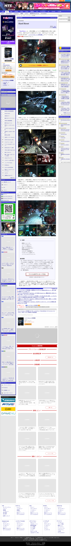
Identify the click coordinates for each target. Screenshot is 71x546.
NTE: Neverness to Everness (65, 120)
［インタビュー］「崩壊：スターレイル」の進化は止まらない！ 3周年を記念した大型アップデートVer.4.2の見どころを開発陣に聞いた (8, 347)
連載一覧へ (13, 177)
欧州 (23, 312)
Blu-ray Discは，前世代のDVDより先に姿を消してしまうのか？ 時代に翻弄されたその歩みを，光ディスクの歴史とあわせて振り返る (8, 280)
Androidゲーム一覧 (34, 532)
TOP (3, 11)
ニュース (5, 82)
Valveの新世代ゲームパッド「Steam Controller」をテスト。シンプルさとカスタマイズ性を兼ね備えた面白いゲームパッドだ (47, 428)
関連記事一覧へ (54, 288)
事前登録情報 (33, 525)
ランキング (68, 0)
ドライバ (5, 190)
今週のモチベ (7, 115)
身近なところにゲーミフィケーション (9, 170)
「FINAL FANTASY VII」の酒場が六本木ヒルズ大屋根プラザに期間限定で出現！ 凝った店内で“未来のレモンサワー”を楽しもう (65, 97)
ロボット (20, 312)
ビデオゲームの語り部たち (9, 160)
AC (48, 11)
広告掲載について (6, 390)
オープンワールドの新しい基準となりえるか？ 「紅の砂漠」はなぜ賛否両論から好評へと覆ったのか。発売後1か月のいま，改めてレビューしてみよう (8, 298)
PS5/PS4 (16, 11)
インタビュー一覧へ (50, 500)
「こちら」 (42, 538)
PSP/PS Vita (59, 505)
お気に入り (56, 0)
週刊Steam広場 (7, 134)
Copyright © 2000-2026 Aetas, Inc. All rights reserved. (35, 544)
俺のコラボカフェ (8, 152)
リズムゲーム (61, 529)
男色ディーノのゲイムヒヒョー (9, 126)
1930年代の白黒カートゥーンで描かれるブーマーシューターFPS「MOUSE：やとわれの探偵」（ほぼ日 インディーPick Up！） (47, 401)
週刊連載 (5, 513)
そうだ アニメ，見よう (9, 142)
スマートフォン (32, 521)
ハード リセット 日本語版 (29, 318)
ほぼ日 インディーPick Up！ (10, 137)
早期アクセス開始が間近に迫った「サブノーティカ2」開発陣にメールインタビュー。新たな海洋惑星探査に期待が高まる (8, 363)
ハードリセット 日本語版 (8, 58)
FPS (32, 311)
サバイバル (50, 311)
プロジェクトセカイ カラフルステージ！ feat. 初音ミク (65, 149)
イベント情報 (61, 524)
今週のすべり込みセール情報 (9, 132)
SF (47, 311)
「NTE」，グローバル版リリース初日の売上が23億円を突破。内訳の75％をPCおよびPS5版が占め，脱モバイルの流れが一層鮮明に (65, 73)
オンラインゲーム (7, 507)
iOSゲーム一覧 (33, 531)
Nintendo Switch (6, 200)
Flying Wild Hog (6, 65)
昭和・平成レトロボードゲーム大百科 (9, 155)
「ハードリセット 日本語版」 (36, 34)
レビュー (2, 13)
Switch (21, 11)
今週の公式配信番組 (8, 120)
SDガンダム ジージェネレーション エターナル (65, 130)
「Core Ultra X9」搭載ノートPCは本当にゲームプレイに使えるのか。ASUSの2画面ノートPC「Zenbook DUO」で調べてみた (27, 428)
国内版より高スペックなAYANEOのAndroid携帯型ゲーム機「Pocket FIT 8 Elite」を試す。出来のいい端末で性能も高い (47, 447)
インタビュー (16, 13)
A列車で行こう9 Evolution (65, 159)
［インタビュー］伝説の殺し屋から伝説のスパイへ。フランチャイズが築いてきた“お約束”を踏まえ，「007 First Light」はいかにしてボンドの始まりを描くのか (8, 379)
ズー (4, 63)
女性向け (32, 11)
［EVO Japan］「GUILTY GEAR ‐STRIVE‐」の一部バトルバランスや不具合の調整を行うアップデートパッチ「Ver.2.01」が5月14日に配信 (65, 109)
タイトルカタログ (20, 514)
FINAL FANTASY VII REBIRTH (65, 125)
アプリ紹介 (32, 528)
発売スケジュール (20, 513)
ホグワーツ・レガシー (65, 144)
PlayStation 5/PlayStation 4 (7, 198)
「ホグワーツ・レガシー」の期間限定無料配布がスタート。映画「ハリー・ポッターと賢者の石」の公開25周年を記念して (65, 91)
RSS (1, 0)
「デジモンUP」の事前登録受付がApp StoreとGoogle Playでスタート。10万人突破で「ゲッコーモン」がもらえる (65, 61)
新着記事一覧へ (50, 357)
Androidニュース (33, 524)
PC (7, 11)
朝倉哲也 (54, 27)
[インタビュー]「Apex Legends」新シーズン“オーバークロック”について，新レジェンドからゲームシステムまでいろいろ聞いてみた (47, 495)
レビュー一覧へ (50, 453)
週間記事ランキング (7, 182)
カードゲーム (61, 526)
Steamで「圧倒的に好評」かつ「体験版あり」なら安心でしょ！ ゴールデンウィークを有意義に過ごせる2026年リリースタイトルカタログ (8, 248)
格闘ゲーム (60, 525)
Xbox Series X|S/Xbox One (7, 196)
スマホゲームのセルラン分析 (9, 129)
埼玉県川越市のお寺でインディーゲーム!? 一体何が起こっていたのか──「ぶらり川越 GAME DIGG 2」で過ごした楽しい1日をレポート (65, 79)
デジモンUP (63, 137)
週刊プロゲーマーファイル (9, 118)
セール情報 (32, 526)
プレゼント (5, 184)
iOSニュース (33, 522)
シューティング (61, 528)
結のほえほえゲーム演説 (9, 147)
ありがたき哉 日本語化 (9, 167)
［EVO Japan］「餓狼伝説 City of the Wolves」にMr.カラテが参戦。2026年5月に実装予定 (65, 67)
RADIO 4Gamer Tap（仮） (9, 139)
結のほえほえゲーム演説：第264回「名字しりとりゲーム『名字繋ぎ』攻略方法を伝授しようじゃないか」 (47, 382)
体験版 (21, 13)
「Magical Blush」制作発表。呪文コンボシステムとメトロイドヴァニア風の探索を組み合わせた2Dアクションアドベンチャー (65, 103)
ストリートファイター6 (65, 141)
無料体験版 (34, 312)
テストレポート (47, 524)
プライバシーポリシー (7, 384)
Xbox (11, 11)
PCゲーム (5, 194)
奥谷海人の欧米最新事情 (9, 111)
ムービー (26, 13)
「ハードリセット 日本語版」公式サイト (38, 65)
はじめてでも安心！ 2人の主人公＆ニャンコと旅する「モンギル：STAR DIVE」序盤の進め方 (8, 264)
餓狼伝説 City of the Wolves (65, 155)
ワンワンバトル (64, 134)
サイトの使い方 (15, 0)
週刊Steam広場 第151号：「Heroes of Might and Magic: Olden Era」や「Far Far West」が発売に (27, 382)
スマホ (26, 11)
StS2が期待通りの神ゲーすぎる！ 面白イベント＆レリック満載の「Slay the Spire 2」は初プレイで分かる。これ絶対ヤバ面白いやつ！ (8, 330)
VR (37, 11)
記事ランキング (6, 515)
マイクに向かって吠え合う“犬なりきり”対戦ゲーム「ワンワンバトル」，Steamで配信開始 (65, 55)
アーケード (59, 521)
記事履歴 (62, 0)
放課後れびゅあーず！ (9, 175)
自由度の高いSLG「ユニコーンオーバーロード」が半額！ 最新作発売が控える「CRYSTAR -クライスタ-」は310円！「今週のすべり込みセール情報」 (27, 402)
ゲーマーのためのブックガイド (9, 145)
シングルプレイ (37, 311)
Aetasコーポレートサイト (8, 392)
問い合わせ (22, 0)
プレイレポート (9, 13)
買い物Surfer (7, 165)
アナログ (53, 11)
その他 (59, 531)
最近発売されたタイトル (34, 13)
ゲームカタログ (44, 13)
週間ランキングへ (67, 112)
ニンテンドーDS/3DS (20, 521)
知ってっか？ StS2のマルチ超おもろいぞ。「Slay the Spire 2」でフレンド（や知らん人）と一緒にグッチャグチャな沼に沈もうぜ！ (8, 314)
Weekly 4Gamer (7, 113)
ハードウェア (42, 11)
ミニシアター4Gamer (8, 162)
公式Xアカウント (7, 0)
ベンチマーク (47, 529)
